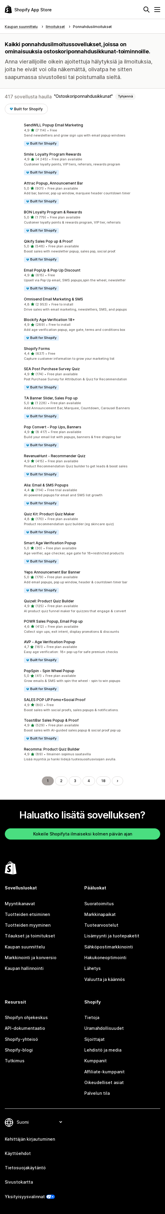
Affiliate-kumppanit (104, 1071)
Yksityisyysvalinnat (25, 1196)
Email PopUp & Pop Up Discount (52, 270)
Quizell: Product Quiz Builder (49, 601)
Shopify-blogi (19, 1049)
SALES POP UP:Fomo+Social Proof (54, 699)
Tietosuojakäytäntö (25, 1167)
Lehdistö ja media (102, 1049)
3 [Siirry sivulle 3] (75, 781)
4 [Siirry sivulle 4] (89, 781)
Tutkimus (15, 1060)
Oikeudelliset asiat (104, 1082)
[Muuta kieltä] (39, 1122)
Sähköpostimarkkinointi (108, 946)
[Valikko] (157, 10)
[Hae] (146, 10)
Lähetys (92, 968)
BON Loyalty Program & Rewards (53, 212)
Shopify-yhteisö (21, 1039)
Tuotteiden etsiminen (27, 914)
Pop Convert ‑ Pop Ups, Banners (52, 427)
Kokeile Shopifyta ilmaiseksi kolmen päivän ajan (82, 833)
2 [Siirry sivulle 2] (61, 781)
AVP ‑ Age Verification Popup (49, 642)
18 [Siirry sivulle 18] (103, 781)
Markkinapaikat (100, 914)
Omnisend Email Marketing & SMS (53, 299)
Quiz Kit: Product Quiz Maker (49, 514)
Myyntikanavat (20, 903)
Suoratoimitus (99, 903)
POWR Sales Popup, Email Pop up (53, 621)
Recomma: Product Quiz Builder (52, 749)
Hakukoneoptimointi (105, 957)
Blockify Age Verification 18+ (49, 319)
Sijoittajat (94, 1039)
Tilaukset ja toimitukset (30, 935)
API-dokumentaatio (25, 1028)
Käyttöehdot (18, 1153)
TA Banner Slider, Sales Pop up (51, 398)
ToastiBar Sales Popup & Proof (51, 720)
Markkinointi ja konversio (30, 957)
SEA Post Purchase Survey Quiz (52, 369)
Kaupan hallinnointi (24, 968)
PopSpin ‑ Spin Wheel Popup (49, 671)
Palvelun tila (97, 1093)
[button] (82, 135)
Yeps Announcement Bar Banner (52, 572)
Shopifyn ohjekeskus (26, 1017)
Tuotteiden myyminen (28, 925)
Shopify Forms (37, 348)
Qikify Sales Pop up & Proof (48, 241)
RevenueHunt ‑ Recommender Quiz (54, 456)
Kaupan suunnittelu (25, 946)
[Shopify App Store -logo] (28, 9)
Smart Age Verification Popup (50, 543)
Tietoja (91, 1017)
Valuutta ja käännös (104, 979)
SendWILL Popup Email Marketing (53, 125)
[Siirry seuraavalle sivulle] (117, 780)
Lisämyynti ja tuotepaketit (111, 935)
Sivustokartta (19, 1181)
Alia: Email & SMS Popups (46, 485)
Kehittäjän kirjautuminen (30, 1139)
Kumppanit (95, 1060)
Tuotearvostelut (101, 925)
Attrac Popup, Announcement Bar (53, 183)
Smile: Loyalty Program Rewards (52, 154)
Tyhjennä (125, 96)
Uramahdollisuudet (104, 1028)
